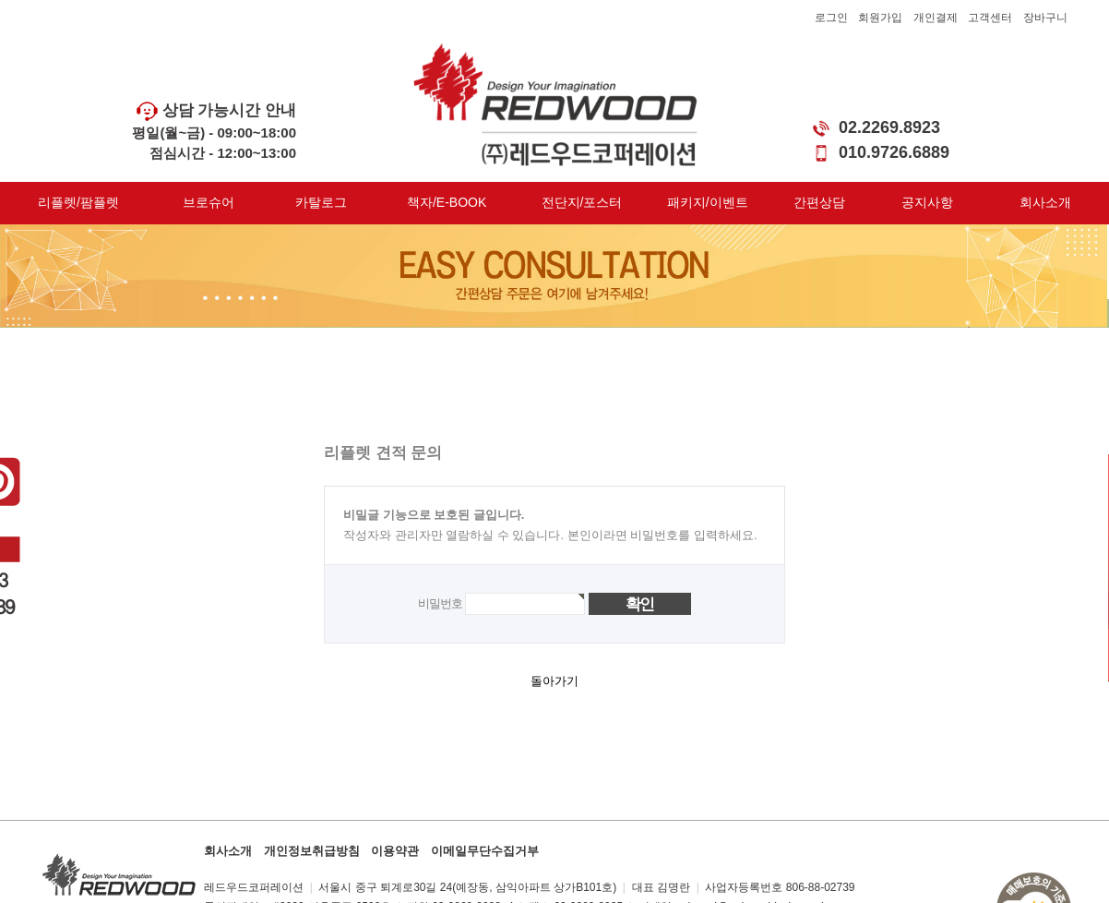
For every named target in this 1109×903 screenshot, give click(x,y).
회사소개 (1045, 202)
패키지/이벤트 (707, 202)
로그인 (831, 17)
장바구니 (1045, 17)
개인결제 (935, 17)
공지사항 (927, 202)
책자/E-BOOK (446, 202)
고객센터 (990, 17)
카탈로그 (321, 202)
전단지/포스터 (582, 202)
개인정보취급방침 (312, 851)
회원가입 (880, 17)
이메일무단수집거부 (485, 851)
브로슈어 (208, 202)
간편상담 (819, 202)
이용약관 (395, 851)
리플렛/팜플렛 (78, 202)
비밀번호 (439, 603)
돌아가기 (554, 681)
